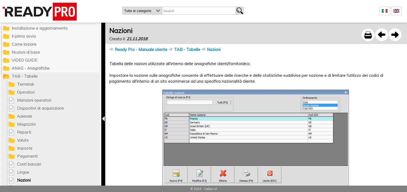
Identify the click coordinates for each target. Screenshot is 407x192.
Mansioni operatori (34, 100)
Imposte (25, 148)
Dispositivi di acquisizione (40, 108)
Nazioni (213, 49)
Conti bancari (29, 164)
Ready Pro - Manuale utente (141, 49)
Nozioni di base (26, 52)
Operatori (26, 92)
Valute (23, 140)
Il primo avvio (24, 36)
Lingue (23, 172)
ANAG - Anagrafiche (31, 68)
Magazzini (26, 124)
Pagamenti (27, 156)
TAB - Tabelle (187, 49)
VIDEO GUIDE (24, 60)
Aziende (24, 116)
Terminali (25, 84)
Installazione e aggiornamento (40, 28)
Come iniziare (24, 44)
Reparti (24, 132)
